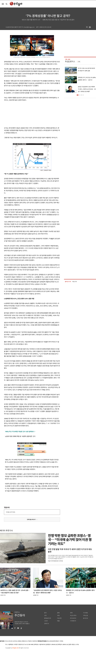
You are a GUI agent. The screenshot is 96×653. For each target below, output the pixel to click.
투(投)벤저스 (70, 61)
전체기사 (46, 623)
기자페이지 (73, 621)
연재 (71, 613)
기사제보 (85, 613)
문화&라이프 (47, 618)
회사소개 (7, 641)
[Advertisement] (28, 114)
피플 (58, 621)
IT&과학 (59, 618)
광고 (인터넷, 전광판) (15, 641)
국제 (58, 615)
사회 (45, 615)
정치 (45, 613)
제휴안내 (24, 641)
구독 (79, 61)
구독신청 (85, 615)
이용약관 (34, 641)
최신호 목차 (73, 615)
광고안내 (85, 618)
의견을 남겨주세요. (10, 512)
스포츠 (46, 621)
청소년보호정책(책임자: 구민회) (55, 641)
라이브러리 (73, 618)
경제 (58, 613)
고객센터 (29, 641)
